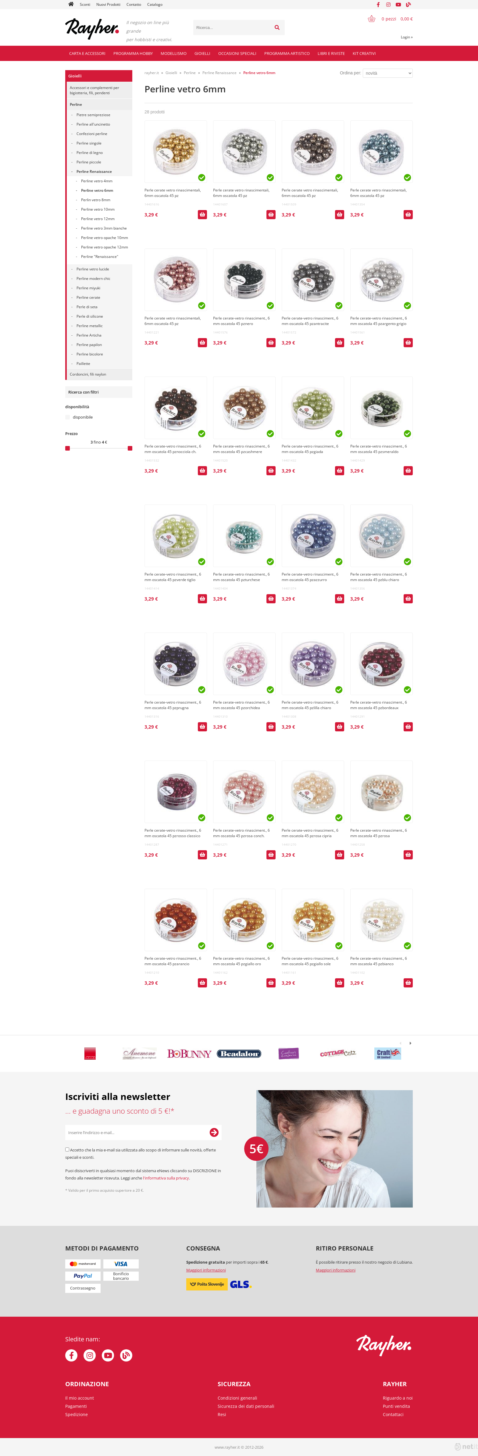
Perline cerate (88, 297)
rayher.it (151, 72)
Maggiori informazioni (206, 1270)
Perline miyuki (88, 288)
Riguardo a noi (398, 1398)
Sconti (85, 4)
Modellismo (174, 53)
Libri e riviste (331, 53)
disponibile (83, 417)
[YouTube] (398, 4)
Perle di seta (87, 306)
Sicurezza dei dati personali (246, 1406)
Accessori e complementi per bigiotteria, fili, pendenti (94, 90)
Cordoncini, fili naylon (88, 374)
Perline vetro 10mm (98, 209)
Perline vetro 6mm (97, 190)
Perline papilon (89, 344)
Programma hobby (133, 53)
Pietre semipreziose (93, 114)
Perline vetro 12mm (98, 218)
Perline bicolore (90, 354)
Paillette (83, 363)
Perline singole (89, 143)
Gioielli (202, 53)
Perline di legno (90, 152)
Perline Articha (89, 335)
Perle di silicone (90, 316)
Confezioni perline (92, 133)
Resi (222, 1414)
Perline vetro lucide (93, 269)
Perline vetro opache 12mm (104, 247)
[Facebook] (378, 4)
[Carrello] (386, 18)
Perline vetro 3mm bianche (104, 228)
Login (407, 37)
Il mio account (79, 1398)
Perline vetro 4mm (96, 181)
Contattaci (393, 1414)
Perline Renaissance (94, 171)
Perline (76, 104)
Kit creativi (364, 53)
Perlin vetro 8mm (95, 199)
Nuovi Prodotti (108, 4)
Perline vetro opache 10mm (104, 237)
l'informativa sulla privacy (166, 1178)
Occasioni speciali (237, 53)
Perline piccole (89, 162)
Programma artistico (287, 53)
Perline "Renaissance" (99, 256)
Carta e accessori (87, 53)
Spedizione (76, 1414)
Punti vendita (396, 1406)
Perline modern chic (93, 278)
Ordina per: (350, 72)
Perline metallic (90, 325)
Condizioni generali (237, 1398)
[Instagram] (388, 4)
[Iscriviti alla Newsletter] (214, 1132)
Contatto (134, 4)
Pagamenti (76, 1406)
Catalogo (154, 4)
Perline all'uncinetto (93, 124)
